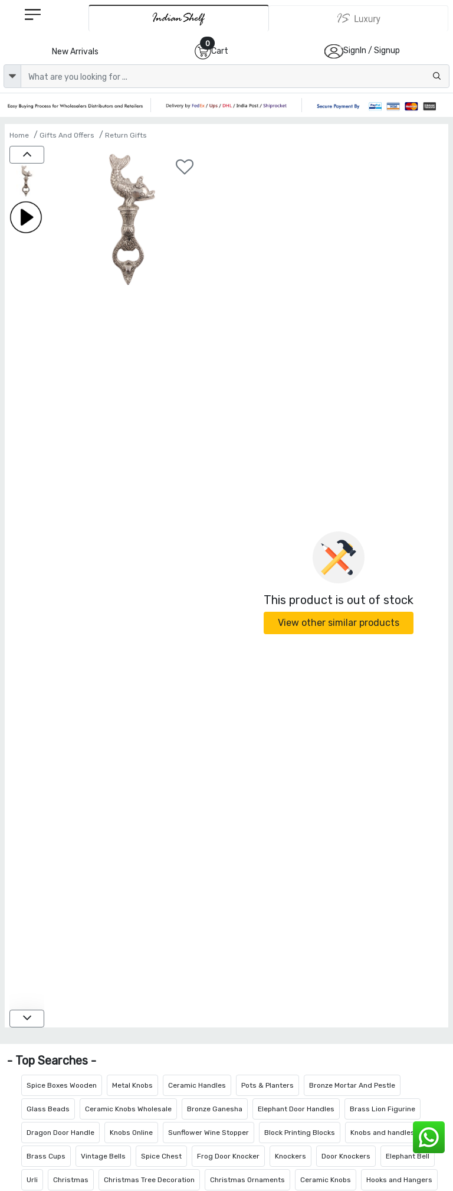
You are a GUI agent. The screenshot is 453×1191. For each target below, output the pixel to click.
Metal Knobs (132, 1085)
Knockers (290, 1156)
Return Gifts (126, 135)
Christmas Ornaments (247, 1180)
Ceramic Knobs (325, 1180)
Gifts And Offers (67, 135)
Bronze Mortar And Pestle (352, 1085)
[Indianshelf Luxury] (358, 18)
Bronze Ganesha (214, 1109)
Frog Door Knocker (228, 1156)
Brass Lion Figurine (382, 1109)
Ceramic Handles (197, 1085)
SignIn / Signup (371, 50)
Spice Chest (161, 1156)
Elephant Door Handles (296, 1109)
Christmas (70, 1180)
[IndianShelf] (178, 18)
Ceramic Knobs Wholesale (128, 1109)
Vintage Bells (103, 1156)
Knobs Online (131, 1132)
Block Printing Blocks (299, 1132)
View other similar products (338, 622)
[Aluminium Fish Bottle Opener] (26, 182)
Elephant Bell (407, 1156)
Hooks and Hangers (399, 1180)
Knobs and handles (382, 1132)
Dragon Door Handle (60, 1132)
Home (19, 135)
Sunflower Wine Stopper (208, 1132)
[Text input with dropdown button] (235, 76)
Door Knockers (345, 1156)
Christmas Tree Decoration (149, 1180)
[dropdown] (12, 76)
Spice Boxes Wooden (62, 1085)
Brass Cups (46, 1156)
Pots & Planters (267, 1085)
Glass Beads (48, 1109)
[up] (26, 155)
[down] (26, 1018)
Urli (32, 1180)
